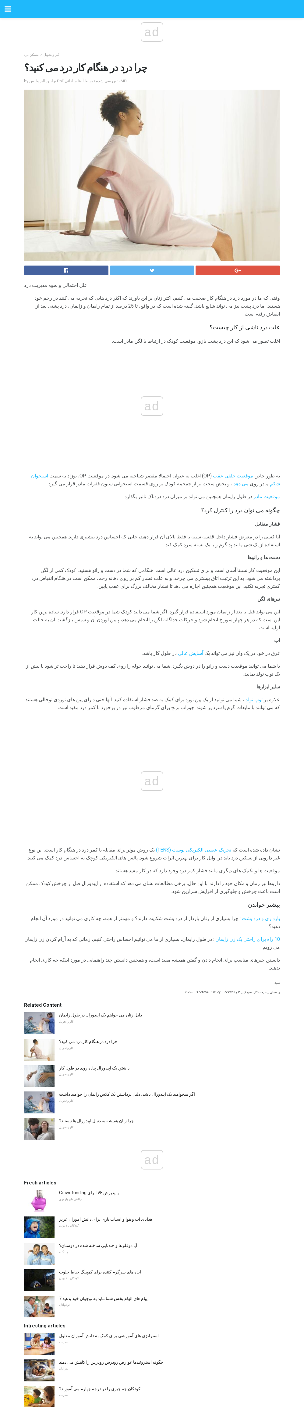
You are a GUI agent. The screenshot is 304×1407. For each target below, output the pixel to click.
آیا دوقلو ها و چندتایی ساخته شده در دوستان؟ (98, 1245)
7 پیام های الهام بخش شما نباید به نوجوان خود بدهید (103, 1298)
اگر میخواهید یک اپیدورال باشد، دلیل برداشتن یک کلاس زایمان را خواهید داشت (127, 1094)
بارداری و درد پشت (261, 918)
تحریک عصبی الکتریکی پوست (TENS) (193, 850)
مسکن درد (31, 55)
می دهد (241, 484)
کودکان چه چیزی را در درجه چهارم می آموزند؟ (99, 1388)
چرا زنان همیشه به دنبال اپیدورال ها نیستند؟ (96, 1120)
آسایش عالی (190, 653)
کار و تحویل (51, 55)
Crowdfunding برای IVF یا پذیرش (89, 1192)
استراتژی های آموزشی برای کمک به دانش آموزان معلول (109, 1335)
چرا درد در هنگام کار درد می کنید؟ (88, 1041)
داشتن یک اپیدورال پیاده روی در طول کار (94, 1068)
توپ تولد (254, 699)
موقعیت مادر (266, 496)
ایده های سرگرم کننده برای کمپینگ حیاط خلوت (100, 1272)
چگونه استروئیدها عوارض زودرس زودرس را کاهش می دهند (111, 1362)
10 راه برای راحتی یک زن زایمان (247, 939)
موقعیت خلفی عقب (233, 476)
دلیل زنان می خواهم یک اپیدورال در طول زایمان (100, 1014)
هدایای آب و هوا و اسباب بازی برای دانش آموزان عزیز (105, 1219)
